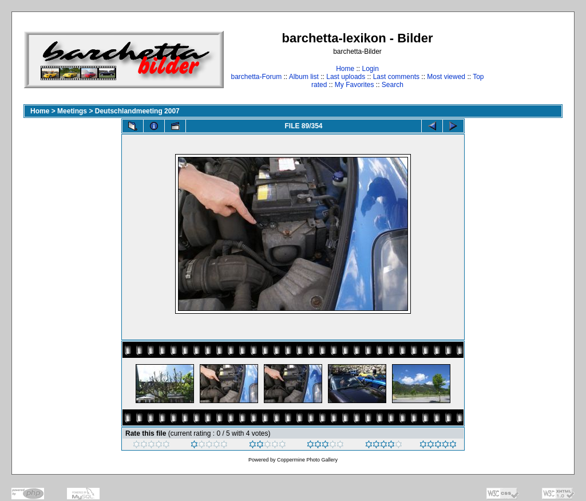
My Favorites (354, 85)
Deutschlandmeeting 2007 (137, 111)
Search (392, 85)
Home (345, 69)
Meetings (72, 111)
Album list (304, 77)
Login (370, 69)
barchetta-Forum (256, 77)
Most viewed (446, 77)
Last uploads (345, 77)
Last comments (396, 77)
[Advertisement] (527, 59)
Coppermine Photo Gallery (307, 460)
